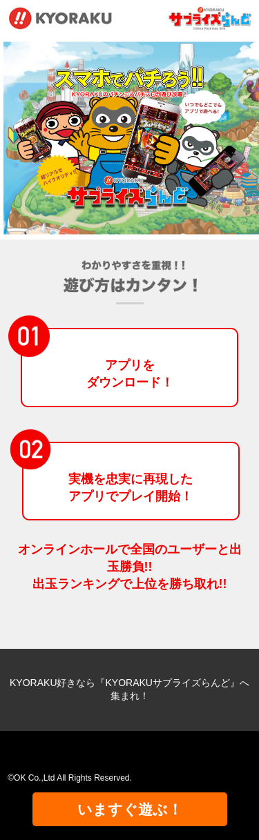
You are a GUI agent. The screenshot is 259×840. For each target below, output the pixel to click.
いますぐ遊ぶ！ (129, 809)
